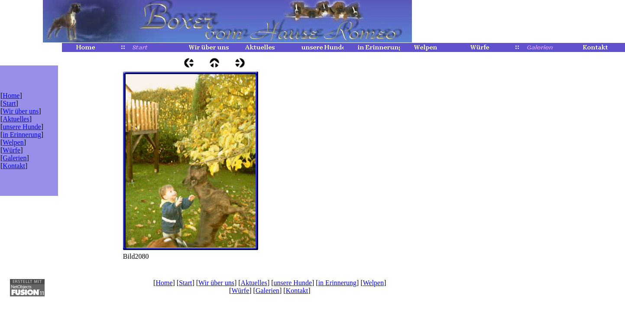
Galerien (14, 158)
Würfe (11, 150)
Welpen (13, 142)
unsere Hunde (22, 126)
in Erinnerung (22, 134)
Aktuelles (16, 119)
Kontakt (14, 165)
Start (9, 103)
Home (11, 95)
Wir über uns (21, 111)
